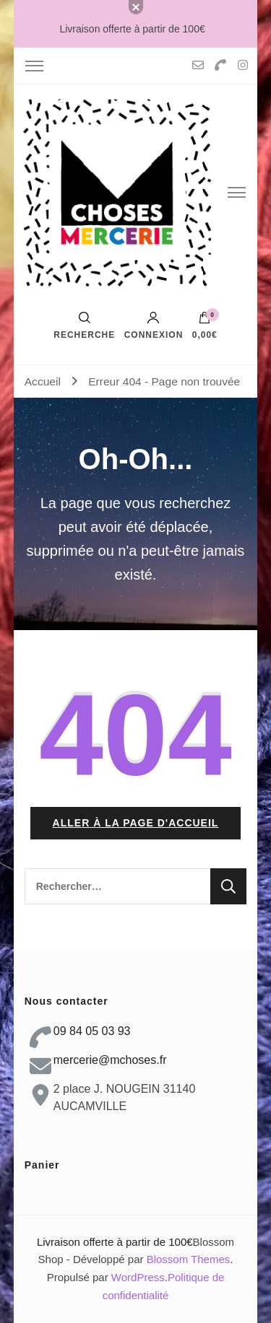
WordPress (138, 1277)
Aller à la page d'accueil (136, 823)
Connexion (154, 325)
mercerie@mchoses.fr (110, 1060)
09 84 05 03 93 (92, 1031)
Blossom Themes (189, 1259)
